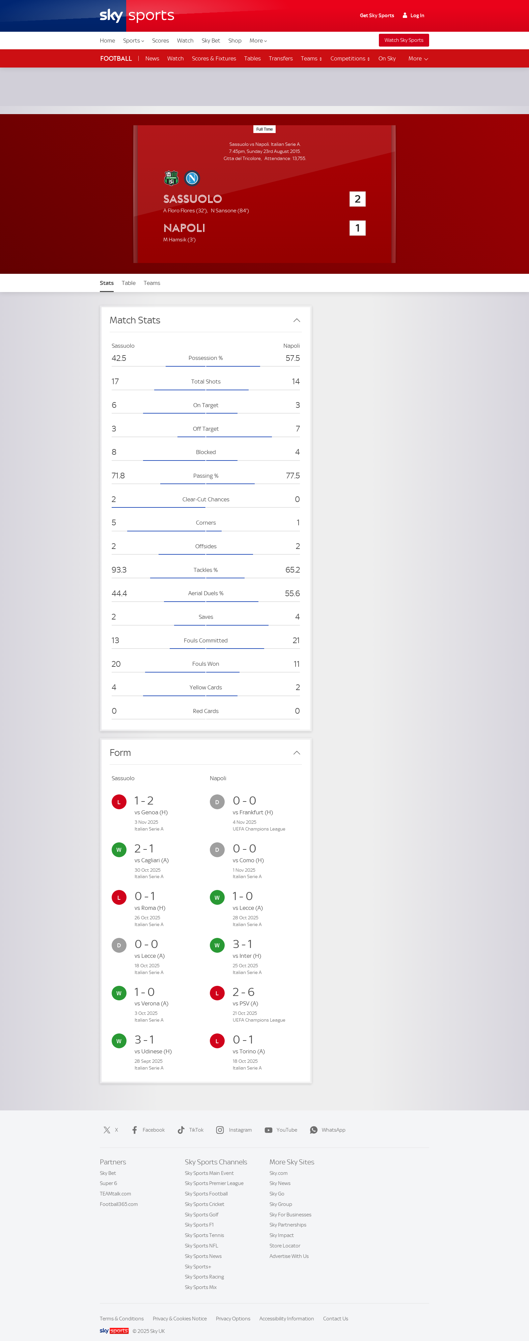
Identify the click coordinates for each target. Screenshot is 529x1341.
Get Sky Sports (377, 15)
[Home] (137, 16)
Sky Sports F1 (199, 1217)
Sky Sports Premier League (214, 1175)
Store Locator (285, 1238)
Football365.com (119, 1196)
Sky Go (277, 1186)
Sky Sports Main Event (209, 1165)
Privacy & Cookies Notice (180, 1311)
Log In (413, 15)
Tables (252, 58)
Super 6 (108, 1175)
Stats (107, 274)
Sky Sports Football (206, 1186)
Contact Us (335, 1311)
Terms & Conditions (122, 1311)
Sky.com (279, 1165)
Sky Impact (282, 1227)
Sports (133, 40)
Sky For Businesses (290, 1207)
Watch (185, 40)
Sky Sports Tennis (204, 1227)
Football (116, 58)
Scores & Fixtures (214, 58)
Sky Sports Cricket (204, 1196)
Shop (235, 40)
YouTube (279, 1122)
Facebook (146, 1122)
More (258, 40)
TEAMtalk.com (115, 1186)
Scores (160, 40)
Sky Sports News (203, 1248)
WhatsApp (326, 1122)
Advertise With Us (289, 1248)
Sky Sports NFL (201, 1238)
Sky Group (281, 1196)
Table (129, 274)
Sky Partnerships (288, 1217)
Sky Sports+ (198, 1259)
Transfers (281, 58)
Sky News (280, 1175)
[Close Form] (297, 745)
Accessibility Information (286, 1311)
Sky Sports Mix (201, 1279)
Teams (312, 58)
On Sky (387, 58)
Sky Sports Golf (201, 1207)
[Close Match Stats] (297, 312)
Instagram (232, 1122)
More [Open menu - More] (419, 58)
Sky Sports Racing (204, 1269)
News (152, 58)
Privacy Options (233, 1311)
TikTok (188, 1122)
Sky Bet (211, 40)
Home (107, 40)
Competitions (350, 58)
